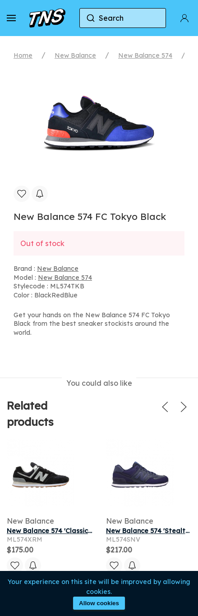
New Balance (75, 55)
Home (23, 55)
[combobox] (122, 18)
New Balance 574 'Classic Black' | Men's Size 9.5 (82, 531)
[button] (11, 18)
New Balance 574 (145, 55)
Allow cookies (99, 603)
